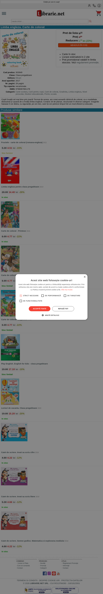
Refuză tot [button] (63, 309)
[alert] (51, 297)
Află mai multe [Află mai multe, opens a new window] (67, 290)
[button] (51, 315)
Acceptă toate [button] (39, 309)
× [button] (85, 277)
